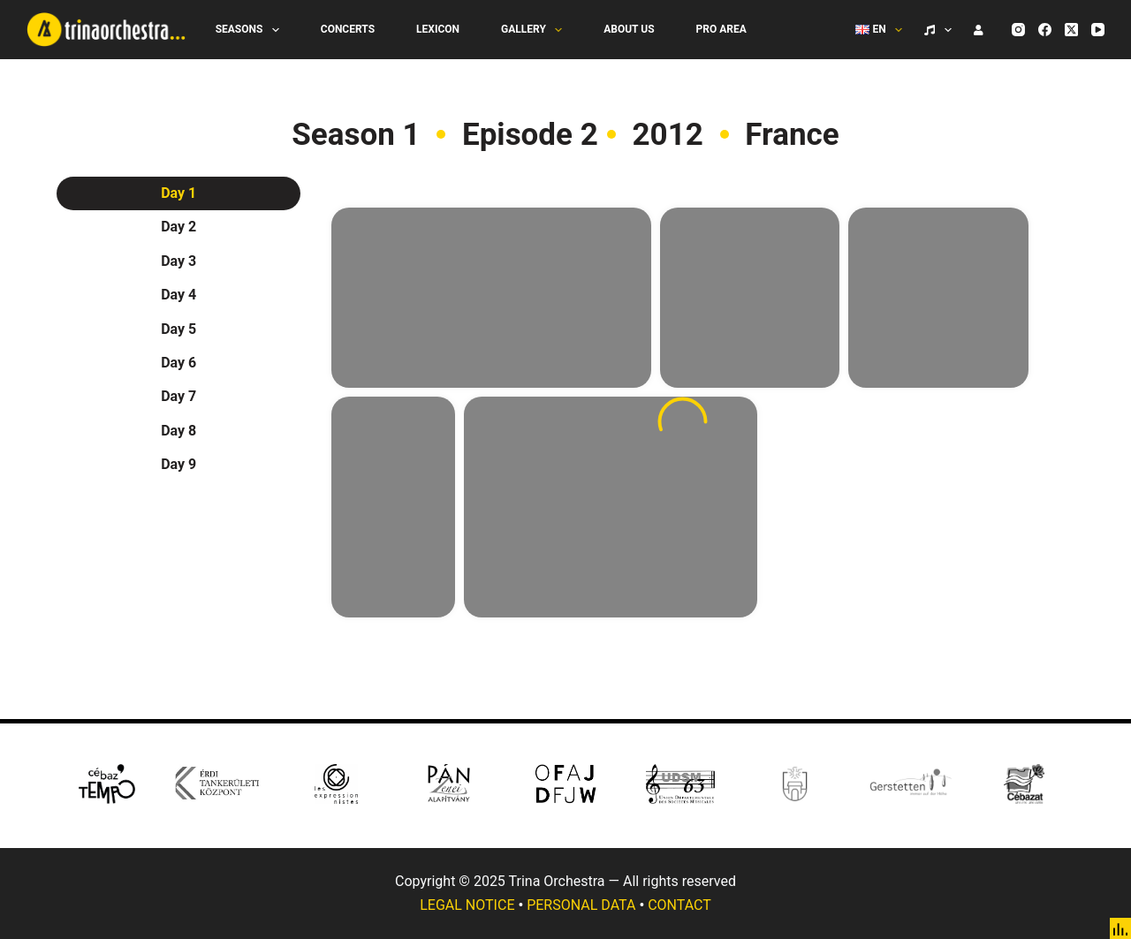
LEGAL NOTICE (467, 905)
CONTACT (679, 905)
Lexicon (437, 29)
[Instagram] (1018, 29)
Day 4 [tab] (178, 294)
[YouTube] (1097, 29)
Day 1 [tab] (178, 193)
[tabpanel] (682, 421)
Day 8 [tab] (178, 430)
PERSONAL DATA (581, 905)
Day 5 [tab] (178, 329)
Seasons (251, 30)
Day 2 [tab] (178, 226)
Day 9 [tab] (178, 464)
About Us (628, 29)
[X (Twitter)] (1071, 29)
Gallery (535, 30)
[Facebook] (1044, 29)
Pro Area (721, 29)
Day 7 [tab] (178, 396)
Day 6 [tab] (178, 362)
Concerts (348, 29)
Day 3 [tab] (178, 261)
